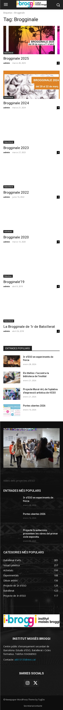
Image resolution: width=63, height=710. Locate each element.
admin (6, 63)
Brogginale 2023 (16, 148)
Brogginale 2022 (16, 192)
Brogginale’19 (14, 282)
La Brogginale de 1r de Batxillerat (29, 327)
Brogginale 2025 (16, 58)
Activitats (8, 231)
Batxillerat (8, 53)
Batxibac (8, 276)
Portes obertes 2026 (34, 405)
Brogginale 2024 (16, 103)
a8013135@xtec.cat (25, 659)
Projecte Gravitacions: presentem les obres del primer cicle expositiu (40, 533)
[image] (31, 448)
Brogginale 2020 (16, 237)
